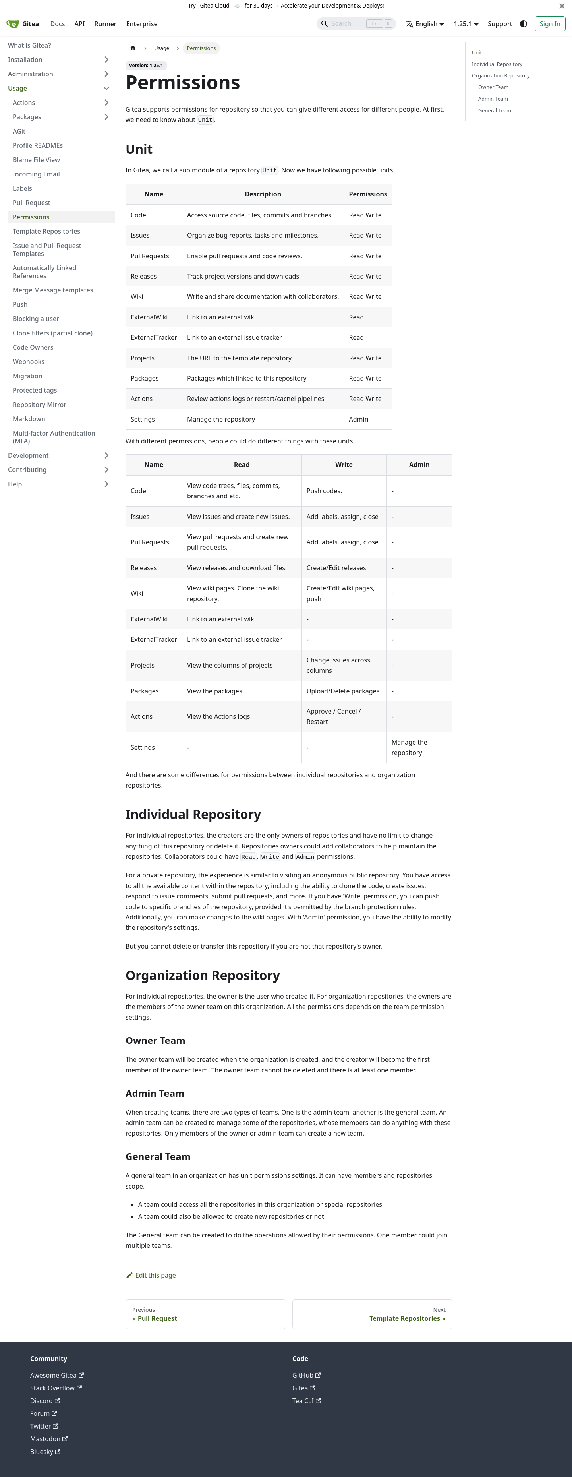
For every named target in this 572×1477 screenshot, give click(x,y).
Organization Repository (501, 75)
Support (500, 23)
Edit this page (151, 1275)
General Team (494, 110)
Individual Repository (497, 64)
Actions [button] (24, 102)
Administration (30, 74)
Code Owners (33, 347)
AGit (19, 131)
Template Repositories (46, 231)
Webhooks (28, 361)
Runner (105, 23)
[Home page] (133, 48)
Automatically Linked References (44, 271)
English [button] (421, 23)
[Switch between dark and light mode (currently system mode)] (523, 23)
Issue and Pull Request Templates (47, 249)
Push (20, 304)
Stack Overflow (56, 1388)
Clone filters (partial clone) (53, 333)
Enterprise (142, 23)
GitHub (306, 1375)
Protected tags (35, 390)
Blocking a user (36, 318)
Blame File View (36, 159)
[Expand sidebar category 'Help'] (106, 484)
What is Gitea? (29, 45)
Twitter (44, 1426)
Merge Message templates (53, 290)
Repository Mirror (39, 404)
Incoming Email (36, 174)
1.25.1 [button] (463, 23)
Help (15, 484)
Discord (45, 1400)
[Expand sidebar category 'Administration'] (106, 74)
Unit (477, 52)
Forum (43, 1413)
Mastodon (49, 1438)
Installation (25, 59)
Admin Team (493, 98)
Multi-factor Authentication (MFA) (54, 437)
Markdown (29, 418)
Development (28, 455)
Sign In (550, 23)
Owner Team (493, 87)
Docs (57, 23)
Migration (28, 376)
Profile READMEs (38, 145)
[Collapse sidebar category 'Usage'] (106, 88)
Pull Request (31, 202)
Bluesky (45, 1451)
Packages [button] (27, 116)
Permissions (31, 217)
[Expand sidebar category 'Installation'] (106, 59)
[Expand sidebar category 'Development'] (106, 455)
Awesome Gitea (57, 1375)
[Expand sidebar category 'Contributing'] (106, 469)
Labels (22, 188)
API (80, 23)
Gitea (303, 1388)
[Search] (356, 23)
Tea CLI (306, 1400)
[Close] (562, 6)
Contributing (27, 469)
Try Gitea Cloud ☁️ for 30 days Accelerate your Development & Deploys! (286, 5)
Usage (17, 88)
